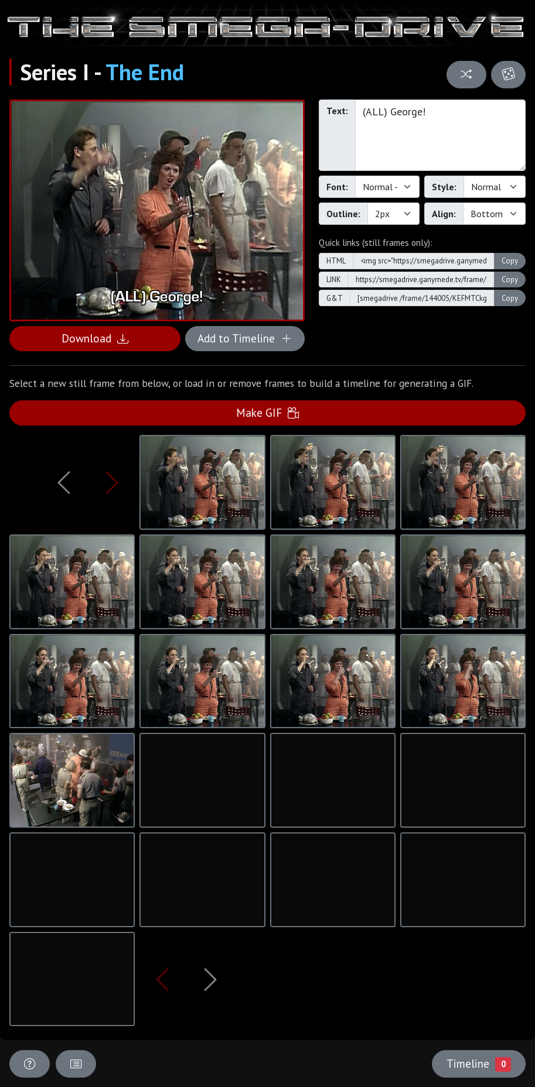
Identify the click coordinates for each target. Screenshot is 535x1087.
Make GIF (267, 412)
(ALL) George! (440, 135)
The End (144, 72)
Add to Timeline (244, 338)
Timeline (479, 1063)
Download (95, 338)
